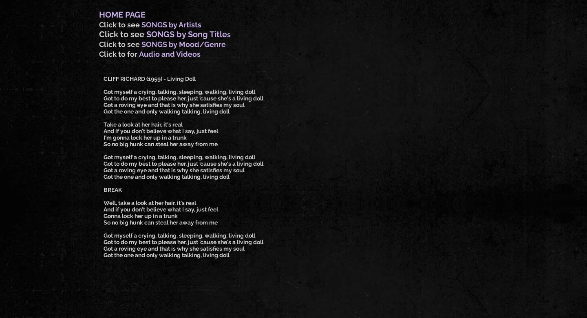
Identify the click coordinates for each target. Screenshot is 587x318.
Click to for (119, 54)
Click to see (120, 24)
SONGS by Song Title (186, 34)
